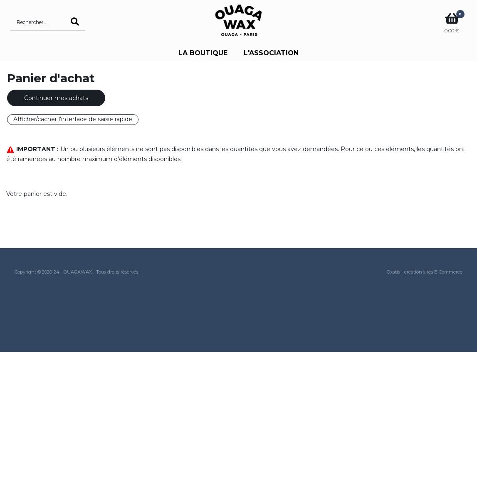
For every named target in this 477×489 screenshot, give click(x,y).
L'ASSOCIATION (271, 53)
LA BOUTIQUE (202, 53)
